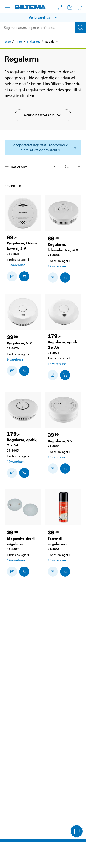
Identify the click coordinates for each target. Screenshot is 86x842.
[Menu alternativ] (7, 7)
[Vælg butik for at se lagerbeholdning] (43, 147)
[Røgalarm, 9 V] (23, 312)
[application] (77, 831)
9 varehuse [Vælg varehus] (15, 359)
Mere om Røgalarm (43, 115)
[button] (43, 17)
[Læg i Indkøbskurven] (24, 276)
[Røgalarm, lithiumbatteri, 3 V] (63, 213)
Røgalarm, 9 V (19, 343)
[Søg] (80, 27)
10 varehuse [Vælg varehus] (57, 560)
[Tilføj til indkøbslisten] (12, 276)
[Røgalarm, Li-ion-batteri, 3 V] (23, 213)
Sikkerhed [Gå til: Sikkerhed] (34, 41)
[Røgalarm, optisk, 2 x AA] (63, 312)
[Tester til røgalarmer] (63, 507)
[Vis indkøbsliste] (70, 7)
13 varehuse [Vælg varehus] (16, 265)
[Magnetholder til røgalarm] (23, 507)
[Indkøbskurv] (79, 7)
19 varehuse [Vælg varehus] (57, 266)
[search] (43, 27)
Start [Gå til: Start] (8, 41)
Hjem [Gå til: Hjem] (19, 41)
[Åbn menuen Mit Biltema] (60, 7)
